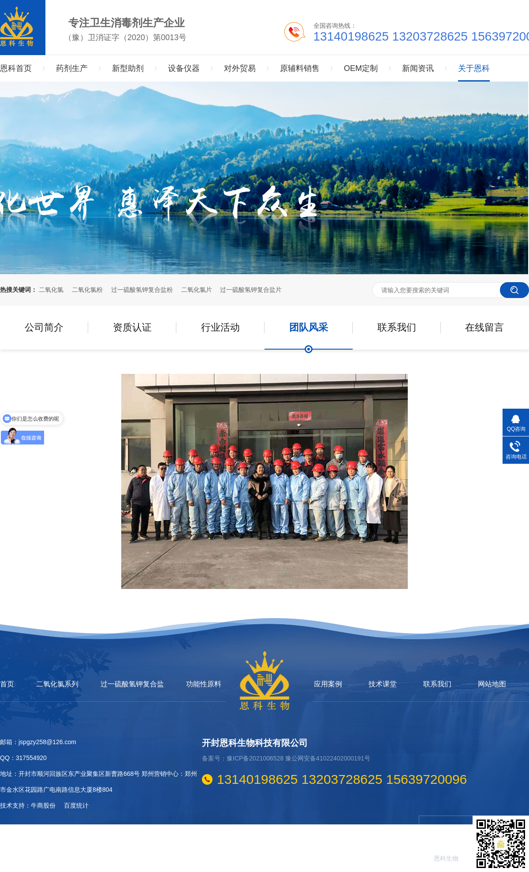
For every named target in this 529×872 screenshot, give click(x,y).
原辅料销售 (300, 68)
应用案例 (328, 684)
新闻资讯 (418, 68)
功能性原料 (203, 684)
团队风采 (308, 327)
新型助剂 (128, 68)
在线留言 (484, 327)
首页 (7, 684)
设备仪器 (184, 68)
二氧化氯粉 (87, 289)
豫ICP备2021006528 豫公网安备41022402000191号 (298, 758)
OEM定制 (361, 68)
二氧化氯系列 (57, 684)
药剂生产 (72, 68)
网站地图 (492, 684)
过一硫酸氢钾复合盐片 (251, 289)
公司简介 (44, 327)
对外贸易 (240, 68)
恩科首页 (16, 68)
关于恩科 (474, 59)
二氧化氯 (51, 289)
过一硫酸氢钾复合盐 (132, 684)
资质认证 (132, 327)
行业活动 (220, 327)
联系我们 (396, 327)
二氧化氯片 (196, 289)
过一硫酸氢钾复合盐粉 (142, 289)
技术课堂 (383, 684)
